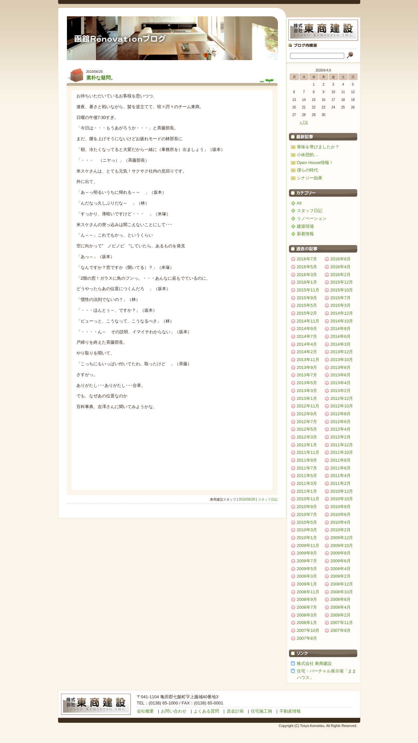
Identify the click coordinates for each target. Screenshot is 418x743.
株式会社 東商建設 (314, 663)
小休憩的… (307, 154)
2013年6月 (340, 374)
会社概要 (145, 711)
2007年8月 (307, 638)
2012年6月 (340, 421)
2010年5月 (307, 522)
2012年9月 (307, 413)
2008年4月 (340, 607)
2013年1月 (307, 398)
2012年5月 (307, 429)
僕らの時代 (307, 170)
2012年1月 (307, 444)
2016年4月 (340, 266)
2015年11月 (308, 290)
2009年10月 (341, 545)
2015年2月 (307, 313)
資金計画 (235, 711)
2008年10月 (341, 591)
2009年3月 (307, 576)
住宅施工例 (261, 711)
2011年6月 (340, 468)
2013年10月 (341, 359)
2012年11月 (308, 406)
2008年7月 (307, 607)
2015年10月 (341, 290)
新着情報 (305, 233)
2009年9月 (307, 553)
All (299, 203)
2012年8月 (340, 413)
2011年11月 (308, 452)
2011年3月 (307, 483)
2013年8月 (340, 367)
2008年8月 (340, 599)
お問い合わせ (173, 711)
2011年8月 (340, 460)
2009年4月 (340, 568)
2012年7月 (307, 421)
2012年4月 (340, 429)
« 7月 (304, 122)
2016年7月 (307, 258)
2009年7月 (307, 560)
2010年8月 (340, 506)
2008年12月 (341, 584)
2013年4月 (340, 382)
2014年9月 (307, 328)
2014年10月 (341, 321)
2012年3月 (307, 437)
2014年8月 (340, 328)
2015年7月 (340, 297)
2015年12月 (341, 282)
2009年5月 (307, 568)
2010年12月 (341, 491)
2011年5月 (307, 475)
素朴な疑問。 (101, 77)
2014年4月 (307, 344)
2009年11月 (308, 545)
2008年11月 (308, 591)
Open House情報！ (315, 162)
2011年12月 (341, 444)
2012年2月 (340, 437)
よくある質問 (206, 711)
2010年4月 (340, 522)
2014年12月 (341, 313)
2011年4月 (340, 475)
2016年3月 (307, 274)
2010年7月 (307, 514)
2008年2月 (340, 615)
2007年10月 (308, 630)
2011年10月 (341, 452)
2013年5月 (307, 382)
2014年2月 (307, 351)
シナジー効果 (309, 177)
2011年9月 (307, 460)
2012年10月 (341, 406)
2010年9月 (307, 506)
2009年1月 (307, 584)
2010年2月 (340, 529)
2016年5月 (307, 266)
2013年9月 (307, 367)
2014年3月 (340, 344)
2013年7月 (307, 374)
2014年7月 (307, 336)
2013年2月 (340, 390)
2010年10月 (341, 498)
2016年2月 (340, 274)
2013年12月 (341, 351)
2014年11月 (308, 321)
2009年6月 (340, 560)
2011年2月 (340, 483)
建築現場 (305, 226)
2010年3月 (307, 529)
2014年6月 (340, 336)
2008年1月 (307, 622)
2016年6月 (340, 258)
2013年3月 (307, 390)
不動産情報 (290, 711)
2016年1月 (307, 282)
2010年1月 (307, 537)
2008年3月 (307, 615)
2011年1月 (307, 491)
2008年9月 (307, 599)
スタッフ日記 (268, 499)
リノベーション (312, 218)
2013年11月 (308, 359)
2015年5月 (307, 305)
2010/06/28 (247, 499)
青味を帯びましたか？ (318, 146)
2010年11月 (308, 498)
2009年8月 (340, 553)
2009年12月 (341, 537)
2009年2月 (340, 576)
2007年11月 (341, 622)
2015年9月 (307, 297)
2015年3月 (340, 305)
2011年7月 (307, 468)
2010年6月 (340, 514)
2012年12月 (341, 398)
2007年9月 (340, 630)
